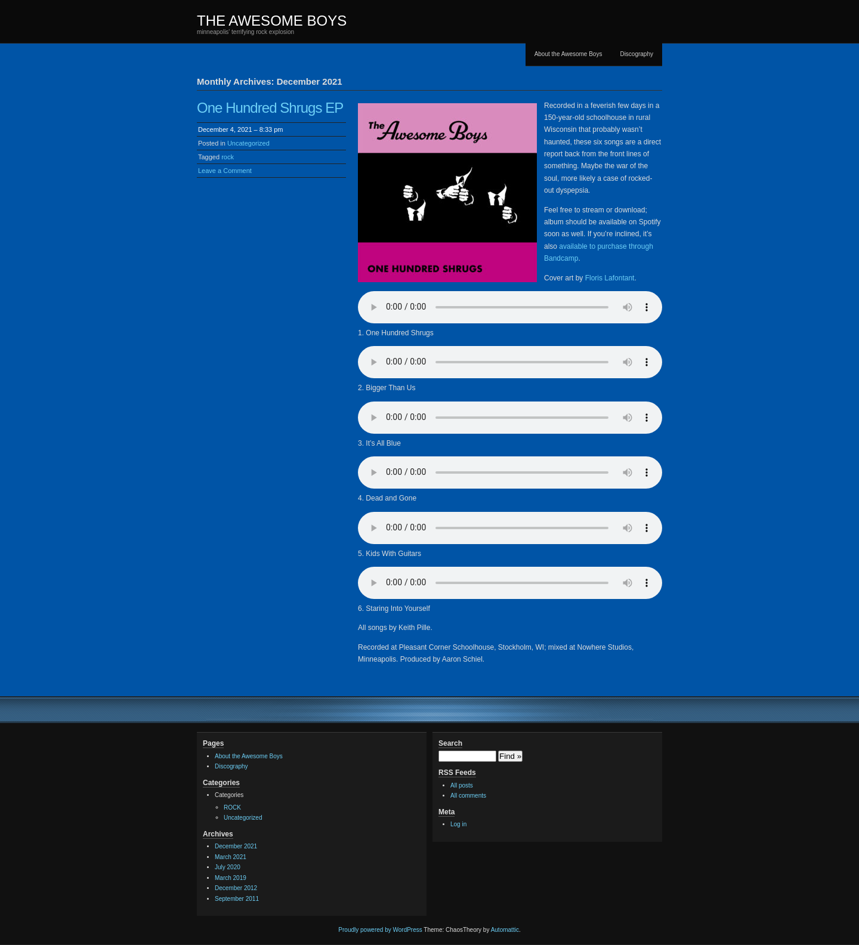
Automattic (505, 930)
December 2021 (236, 846)
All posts (461, 785)
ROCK (232, 807)
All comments (468, 795)
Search (450, 743)
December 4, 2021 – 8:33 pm (240, 129)
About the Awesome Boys (568, 54)
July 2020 (227, 867)
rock (227, 156)
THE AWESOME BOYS (272, 21)
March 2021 (230, 857)
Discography (636, 54)
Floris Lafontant (610, 278)
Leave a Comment (225, 170)
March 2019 (230, 878)
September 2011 (237, 898)
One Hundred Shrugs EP (270, 108)
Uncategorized (248, 143)
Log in (458, 824)
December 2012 (236, 888)
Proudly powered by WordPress (380, 930)
